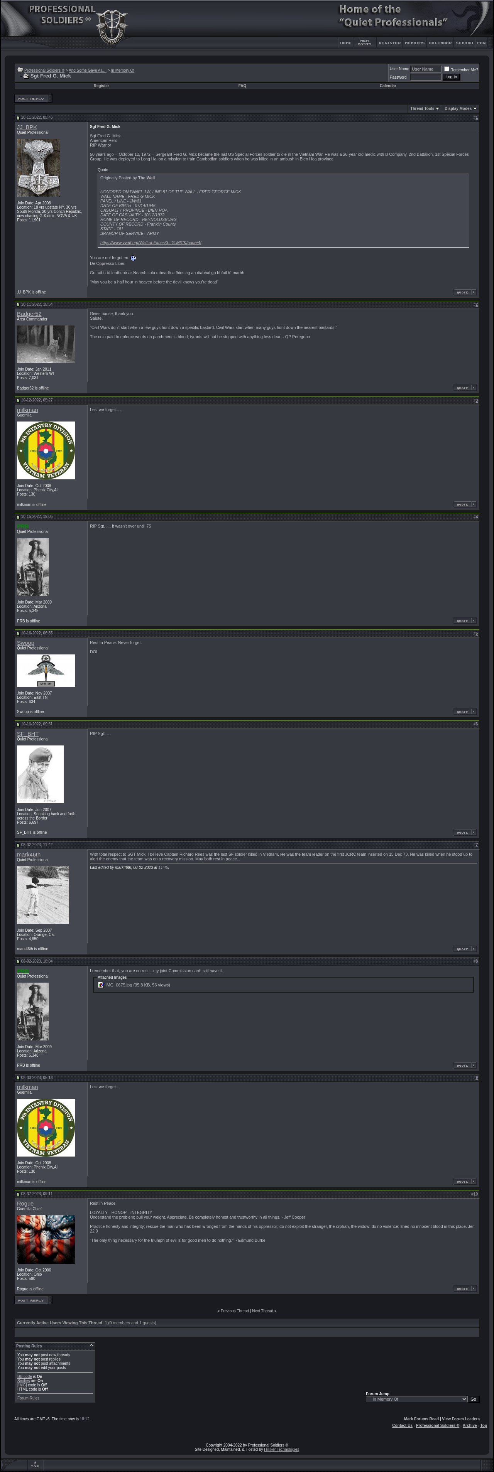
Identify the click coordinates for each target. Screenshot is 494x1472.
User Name (399, 69)
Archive (470, 1425)
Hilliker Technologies (281, 1449)
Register (101, 86)
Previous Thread (235, 1311)
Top (483, 1425)
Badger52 (29, 314)
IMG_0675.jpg (118, 985)
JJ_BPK (27, 127)
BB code (24, 1376)
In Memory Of (123, 70)
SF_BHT (28, 734)
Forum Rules (28, 1398)
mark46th (29, 855)
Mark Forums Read (421, 1419)
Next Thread (262, 1311)
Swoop (25, 643)
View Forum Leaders (461, 1419)
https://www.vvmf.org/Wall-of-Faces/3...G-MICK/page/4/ (150, 242)
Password (398, 77)
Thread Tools (422, 108)
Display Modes (458, 108)
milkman (27, 410)
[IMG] (22, 1385)
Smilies (23, 1381)
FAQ (243, 86)
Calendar (388, 86)
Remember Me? (461, 70)
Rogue (25, 1204)
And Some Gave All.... (88, 70)
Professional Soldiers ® (44, 70)
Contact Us (402, 1425)
